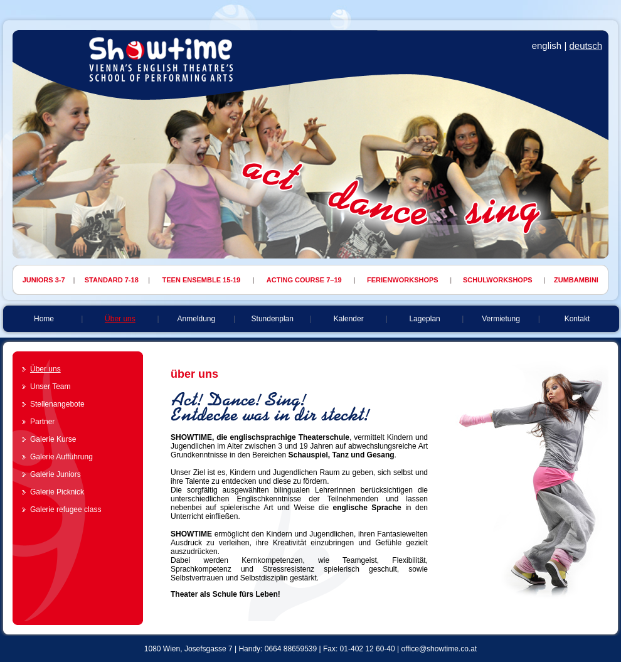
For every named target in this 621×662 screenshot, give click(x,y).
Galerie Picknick (57, 492)
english (547, 45)
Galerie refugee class (65, 509)
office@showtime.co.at (439, 648)
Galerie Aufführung (61, 456)
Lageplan (424, 318)
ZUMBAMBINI (576, 280)
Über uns (120, 318)
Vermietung (501, 318)
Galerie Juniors (55, 474)
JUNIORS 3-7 (44, 280)
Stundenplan (273, 318)
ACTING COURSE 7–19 (304, 280)
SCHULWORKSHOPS (498, 280)
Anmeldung (196, 318)
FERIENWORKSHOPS (402, 280)
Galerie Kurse (53, 439)
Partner (42, 421)
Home (44, 318)
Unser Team (50, 386)
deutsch (585, 45)
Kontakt (577, 318)
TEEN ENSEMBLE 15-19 (201, 280)
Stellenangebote (57, 404)
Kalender (349, 318)
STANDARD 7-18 (112, 280)
